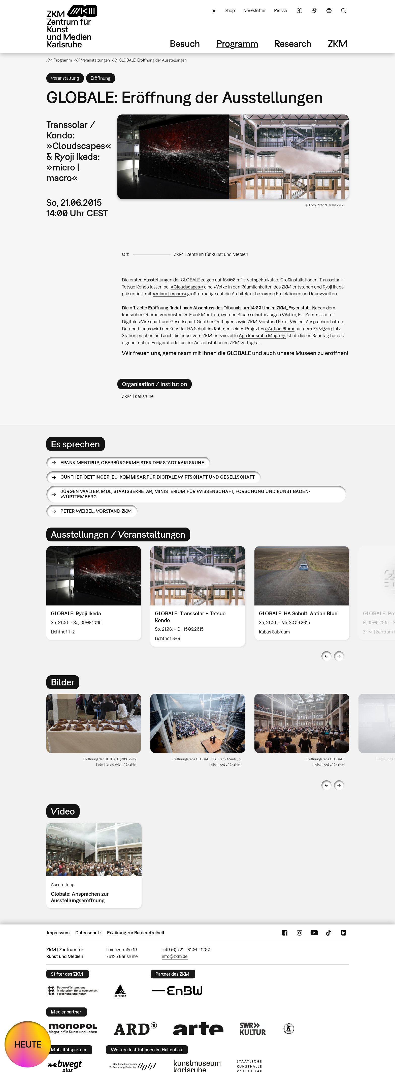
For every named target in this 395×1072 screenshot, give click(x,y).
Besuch (185, 43)
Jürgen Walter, (185, 494)
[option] (94, 593)
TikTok (329, 933)
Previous (326, 656)
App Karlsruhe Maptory (262, 335)
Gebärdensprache (314, 11)
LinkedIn (344, 933)
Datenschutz (88, 932)
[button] (233, 156)
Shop (230, 10)
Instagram (299, 933)
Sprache (329, 11)
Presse (280, 10)
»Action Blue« (279, 328)
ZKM (337, 43)
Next (339, 656)
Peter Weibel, (96, 511)
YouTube (314, 933)
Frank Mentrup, (132, 462)
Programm (237, 43)
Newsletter (254, 10)
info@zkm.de (175, 956)
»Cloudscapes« (187, 286)
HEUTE (28, 1044)
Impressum (58, 932)
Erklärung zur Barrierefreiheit (135, 932)
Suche (344, 11)
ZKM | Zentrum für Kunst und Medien (211, 254)
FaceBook (285, 933)
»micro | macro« (169, 293)
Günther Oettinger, (157, 477)
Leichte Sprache (299, 11)
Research (293, 43)
